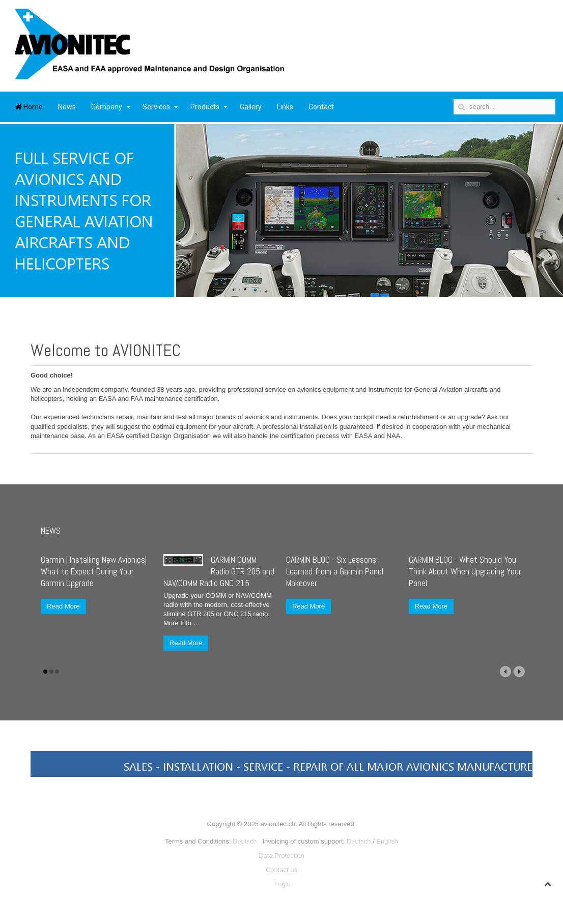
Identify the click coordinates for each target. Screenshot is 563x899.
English (387, 841)
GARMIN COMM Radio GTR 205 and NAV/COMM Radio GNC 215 (218, 571)
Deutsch (245, 841)
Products (204, 107)
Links (285, 107)
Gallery (251, 107)
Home (29, 107)
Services (156, 107)
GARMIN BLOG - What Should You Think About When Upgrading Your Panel (465, 571)
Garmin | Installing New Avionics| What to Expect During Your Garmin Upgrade (94, 571)
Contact (321, 107)
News (67, 107)
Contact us (281, 870)
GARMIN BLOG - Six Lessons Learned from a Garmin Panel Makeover (334, 571)
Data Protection (281, 855)
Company (106, 107)
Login (282, 884)
